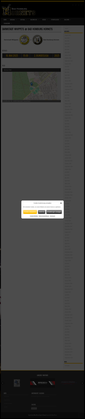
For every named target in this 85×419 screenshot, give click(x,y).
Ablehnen (41, 212)
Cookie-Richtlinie (34, 216)
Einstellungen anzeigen (54, 212)
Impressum (52, 216)
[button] (61, 203)
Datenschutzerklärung (44, 216)
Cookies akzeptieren (30, 212)
